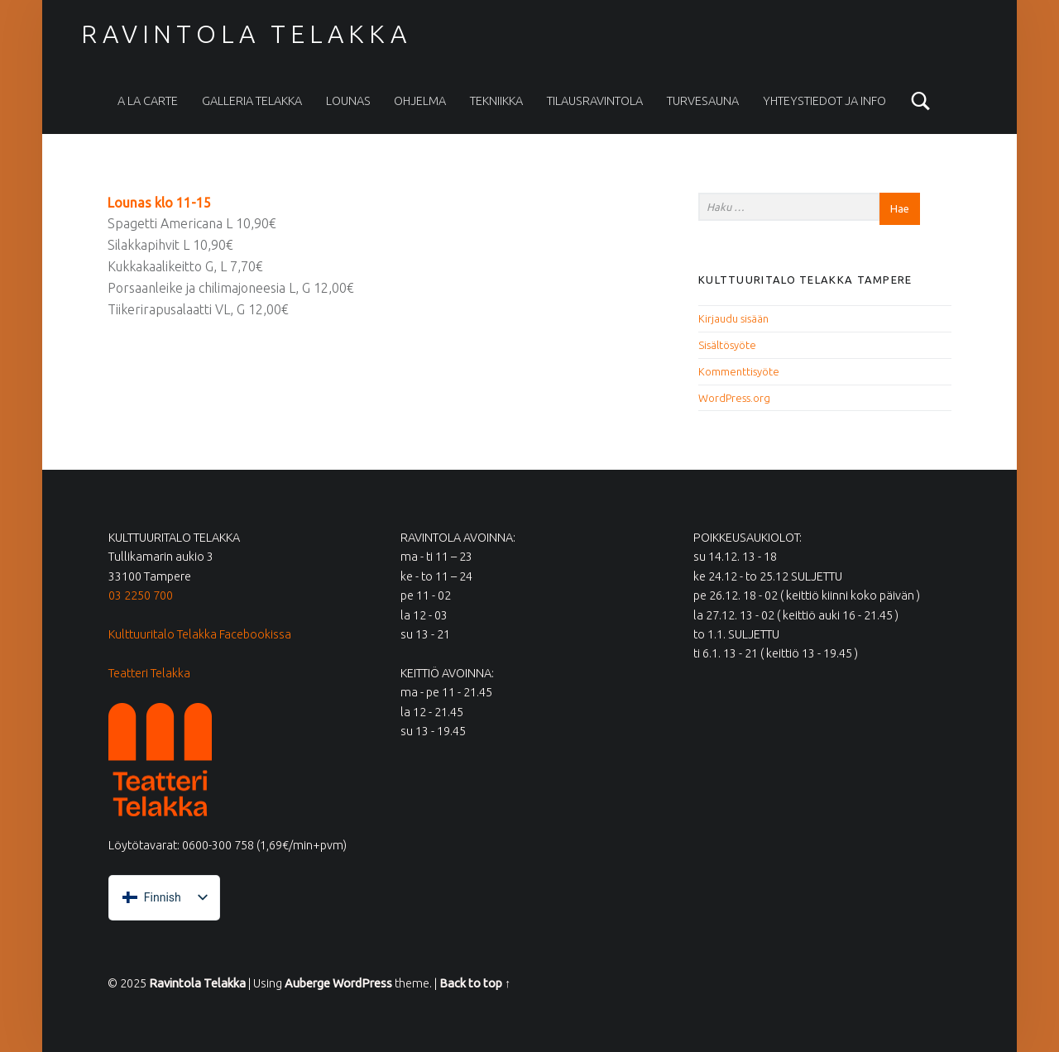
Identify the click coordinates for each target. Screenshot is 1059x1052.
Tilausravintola (595, 101)
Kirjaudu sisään (733, 318)
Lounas (348, 101)
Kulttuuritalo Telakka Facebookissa (199, 634)
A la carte (147, 101)
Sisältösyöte (727, 345)
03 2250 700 (140, 595)
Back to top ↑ (474, 983)
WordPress (362, 983)
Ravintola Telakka (245, 34)
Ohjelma (420, 101)
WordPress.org (734, 398)
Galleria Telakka (252, 101)
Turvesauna (703, 101)
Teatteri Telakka (149, 673)
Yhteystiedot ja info (824, 101)
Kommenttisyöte (738, 371)
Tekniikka (496, 101)
